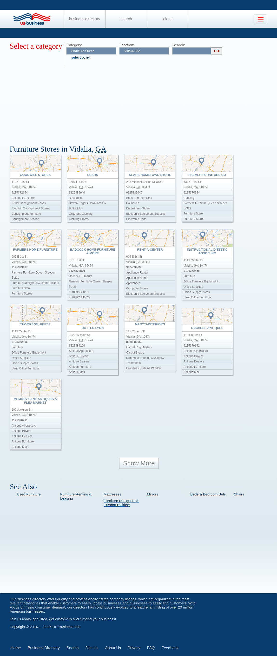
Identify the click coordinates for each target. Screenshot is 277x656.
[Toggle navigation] (260, 19)
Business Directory (84, 19)
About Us (113, 648)
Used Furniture (29, 494)
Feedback (169, 648)
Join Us (167, 19)
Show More (139, 463)
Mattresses (112, 494)
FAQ (151, 648)
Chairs (239, 494)
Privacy (134, 648)
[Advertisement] (143, 103)
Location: (126, 45)
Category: (74, 45)
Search (126, 19)
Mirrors (152, 494)
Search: (178, 45)
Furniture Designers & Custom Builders (121, 503)
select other (80, 57)
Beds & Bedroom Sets (208, 494)
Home (16, 648)
